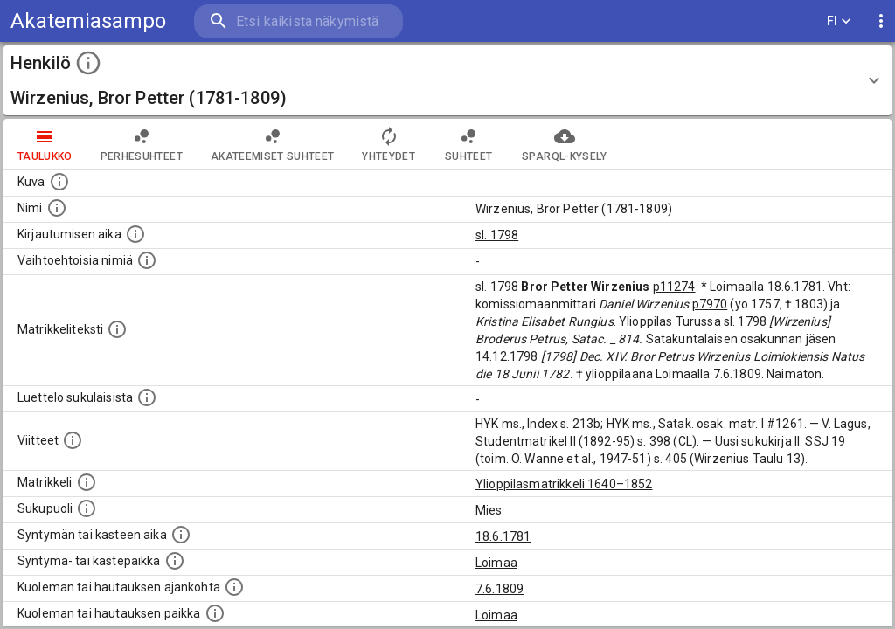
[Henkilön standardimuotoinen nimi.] (57, 208)
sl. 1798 (496, 235)
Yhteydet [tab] (388, 144)
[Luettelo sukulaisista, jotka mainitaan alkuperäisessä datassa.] (147, 397)
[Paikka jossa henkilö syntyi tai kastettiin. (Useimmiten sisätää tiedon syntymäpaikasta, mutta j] (175, 561)
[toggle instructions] (88, 63)
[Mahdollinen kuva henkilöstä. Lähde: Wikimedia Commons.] (59, 182)
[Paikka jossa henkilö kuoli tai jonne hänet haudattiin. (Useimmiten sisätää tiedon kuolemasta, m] (215, 613)
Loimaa (496, 563)
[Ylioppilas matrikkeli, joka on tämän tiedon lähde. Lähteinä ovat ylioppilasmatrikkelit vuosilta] (87, 482)
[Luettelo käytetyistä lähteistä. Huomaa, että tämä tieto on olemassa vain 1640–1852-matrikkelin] (73, 440)
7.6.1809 (499, 589)
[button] (447, 80)
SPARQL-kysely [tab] (564, 144)
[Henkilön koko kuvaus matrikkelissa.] (117, 329)
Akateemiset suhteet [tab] (273, 144)
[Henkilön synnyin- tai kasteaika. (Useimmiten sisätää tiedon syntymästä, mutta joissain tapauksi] (181, 535)
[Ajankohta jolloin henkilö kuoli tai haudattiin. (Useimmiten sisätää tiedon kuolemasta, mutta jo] (234, 587)
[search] (297, 21)
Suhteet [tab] (468, 144)
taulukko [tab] (45, 144)
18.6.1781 (503, 536)
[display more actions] (881, 21)
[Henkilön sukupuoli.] (87, 508)
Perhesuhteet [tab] (142, 144)
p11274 (674, 287)
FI (839, 21)
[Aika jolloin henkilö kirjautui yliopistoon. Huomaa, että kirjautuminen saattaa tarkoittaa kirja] (135, 234)
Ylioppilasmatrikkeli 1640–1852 (564, 484)
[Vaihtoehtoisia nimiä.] (147, 260)
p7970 (710, 304)
